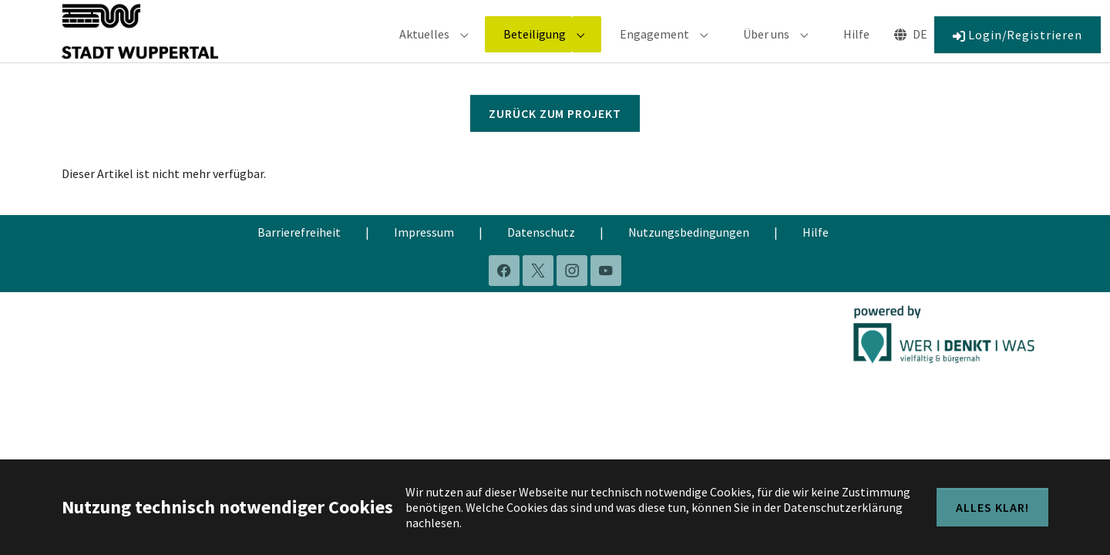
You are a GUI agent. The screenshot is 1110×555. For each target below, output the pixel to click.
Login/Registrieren (1017, 45)
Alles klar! (992, 507)
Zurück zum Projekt (555, 135)
